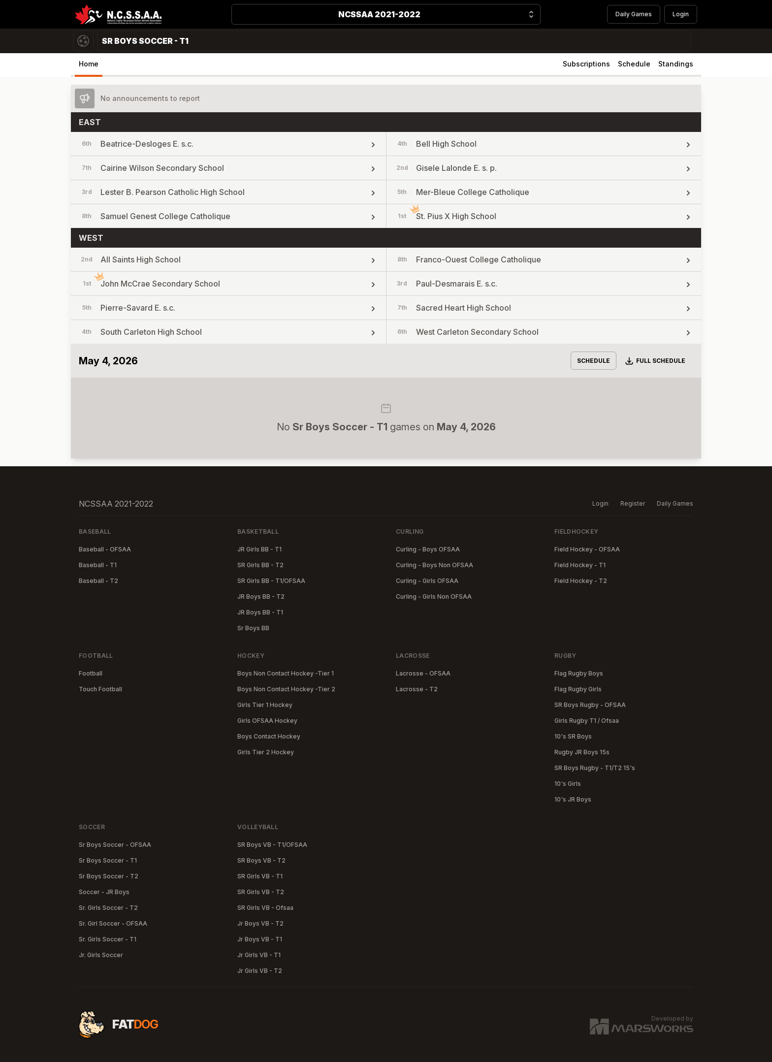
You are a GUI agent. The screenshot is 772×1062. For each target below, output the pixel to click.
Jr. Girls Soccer (101, 955)
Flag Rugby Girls (578, 689)
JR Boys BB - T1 (260, 612)
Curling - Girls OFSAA (427, 580)
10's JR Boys (572, 799)
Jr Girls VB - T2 (259, 970)
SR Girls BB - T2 (260, 565)
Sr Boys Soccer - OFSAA (115, 844)
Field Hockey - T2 (580, 580)
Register (632, 503)
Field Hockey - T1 (580, 565)
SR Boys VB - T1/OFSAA (272, 844)
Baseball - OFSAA (105, 549)
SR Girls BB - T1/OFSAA (271, 580)
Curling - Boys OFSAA (428, 549)
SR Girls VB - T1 (260, 876)
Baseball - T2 (98, 580)
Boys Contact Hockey (268, 736)
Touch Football (100, 689)
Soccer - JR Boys (104, 892)
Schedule (634, 64)
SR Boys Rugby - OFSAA (590, 704)
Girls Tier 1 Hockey (264, 704)
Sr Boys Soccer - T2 (108, 876)
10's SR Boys (573, 736)
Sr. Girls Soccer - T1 (107, 939)
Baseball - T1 (98, 565)
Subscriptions (586, 64)
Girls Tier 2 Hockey (265, 752)
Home (88, 64)
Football (90, 673)
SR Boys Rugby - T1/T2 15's (594, 768)
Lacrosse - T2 (417, 689)
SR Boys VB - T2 (261, 860)
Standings (675, 64)
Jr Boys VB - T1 (259, 939)
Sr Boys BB (253, 628)
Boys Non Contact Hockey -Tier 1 (285, 673)
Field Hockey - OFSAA (587, 549)
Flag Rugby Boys (578, 673)
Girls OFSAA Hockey (267, 720)
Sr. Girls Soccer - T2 (108, 907)
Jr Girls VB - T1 (259, 955)
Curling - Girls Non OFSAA (434, 596)
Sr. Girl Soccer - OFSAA (113, 923)
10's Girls (567, 783)
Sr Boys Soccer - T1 (108, 860)
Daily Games (633, 14)
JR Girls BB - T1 (259, 549)
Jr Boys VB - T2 (260, 923)
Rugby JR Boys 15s (582, 752)
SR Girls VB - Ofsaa (265, 907)
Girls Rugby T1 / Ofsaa (586, 720)
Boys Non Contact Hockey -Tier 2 (286, 689)
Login (681, 14)
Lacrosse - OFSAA (423, 673)
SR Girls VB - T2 (260, 892)
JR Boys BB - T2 (261, 596)
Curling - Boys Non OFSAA (434, 565)
